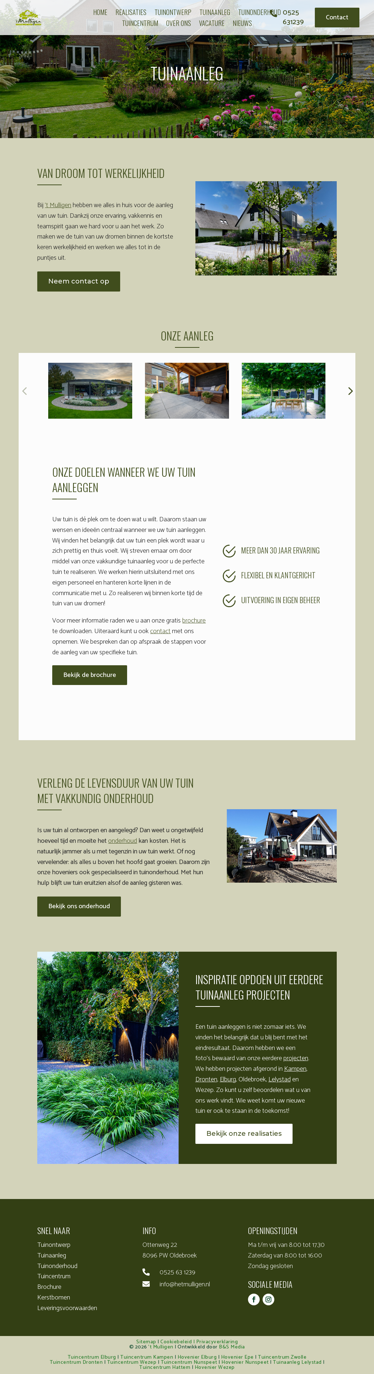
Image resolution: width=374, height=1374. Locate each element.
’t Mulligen (58, 205)
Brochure (49, 1287)
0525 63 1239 (177, 1272)
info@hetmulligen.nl (185, 1284)
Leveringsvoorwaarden (67, 1308)
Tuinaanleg (51, 1255)
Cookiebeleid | (178, 1342)
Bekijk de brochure (89, 675)
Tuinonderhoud (57, 1266)
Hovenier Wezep (215, 1367)
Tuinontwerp (53, 1245)
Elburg (228, 1079)
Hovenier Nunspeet (245, 1362)
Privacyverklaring (217, 1342)
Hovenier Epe (237, 1357)
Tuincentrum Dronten (76, 1362)
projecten (295, 1058)
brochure (194, 620)
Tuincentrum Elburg (92, 1357)
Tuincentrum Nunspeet (189, 1362)
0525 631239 (293, 17)
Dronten (206, 1079)
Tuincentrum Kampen (146, 1357)
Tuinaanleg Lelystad (297, 1362)
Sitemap (146, 1342)
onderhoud (122, 841)
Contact (337, 17)
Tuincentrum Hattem (164, 1367)
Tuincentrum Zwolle (282, 1357)
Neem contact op (78, 281)
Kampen (295, 1068)
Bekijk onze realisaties (244, 1134)
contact (160, 631)
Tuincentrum (53, 1276)
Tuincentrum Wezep (132, 1362)
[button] (350, 390)
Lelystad (279, 1079)
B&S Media (232, 1347)
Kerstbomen (53, 1297)
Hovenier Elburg (197, 1357)
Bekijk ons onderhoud (79, 906)
